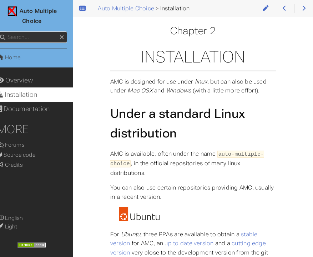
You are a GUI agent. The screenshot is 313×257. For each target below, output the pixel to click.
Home (17, 57)
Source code (25, 155)
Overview (24, 80)
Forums (20, 145)
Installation (26, 94)
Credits (19, 165)
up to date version (198, 242)
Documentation (32, 108)
